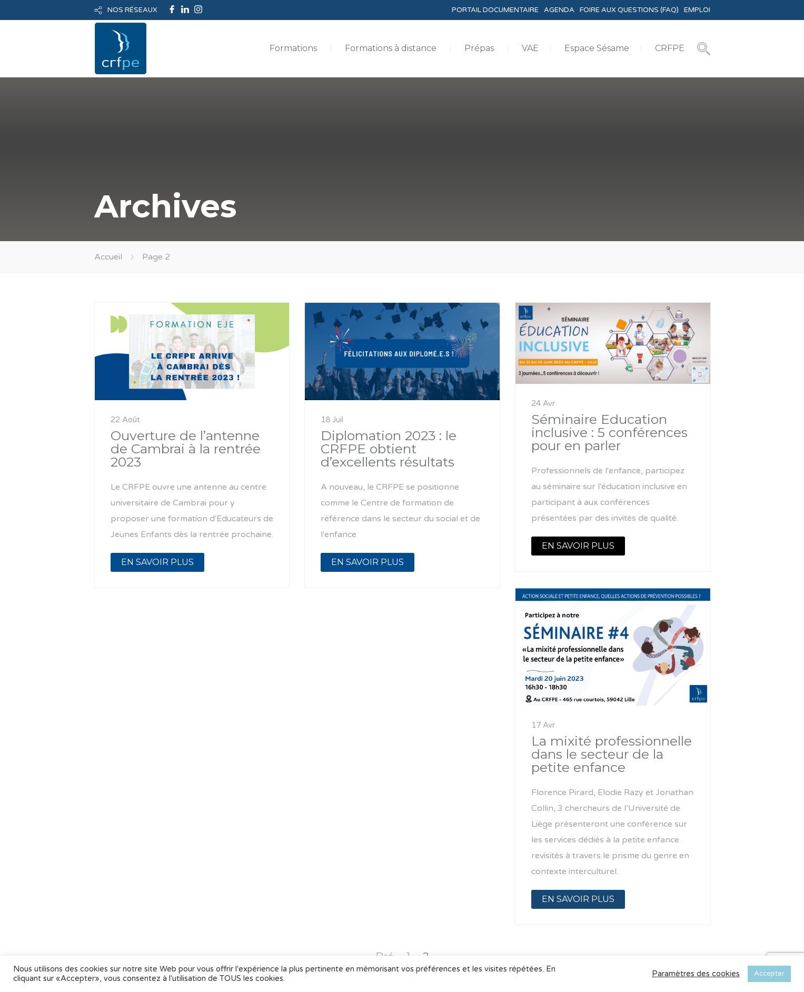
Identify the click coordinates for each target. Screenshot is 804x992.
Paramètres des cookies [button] (696, 973)
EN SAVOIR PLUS (157, 562)
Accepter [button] (769, 973)
